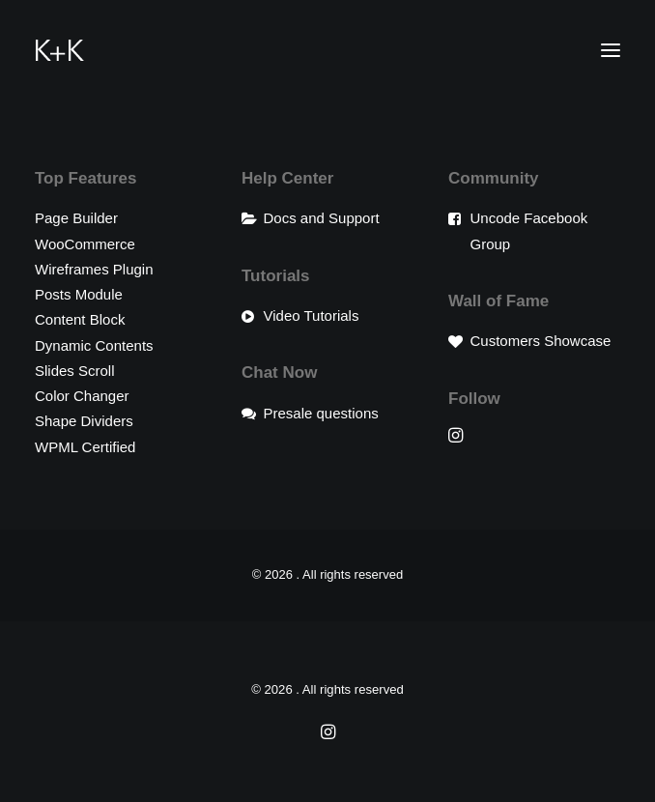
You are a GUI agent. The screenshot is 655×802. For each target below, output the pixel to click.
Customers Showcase (541, 340)
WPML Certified (85, 447)
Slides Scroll (75, 370)
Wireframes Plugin (94, 269)
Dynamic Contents (94, 345)
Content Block (80, 319)
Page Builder (76, 218)
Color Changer (82, 395)
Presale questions (321, 413)
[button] (610, 50)
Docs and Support (322, 218)
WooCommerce (85, 244)
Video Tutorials (311, 315)
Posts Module (79, 294)
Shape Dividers (84, 421)
